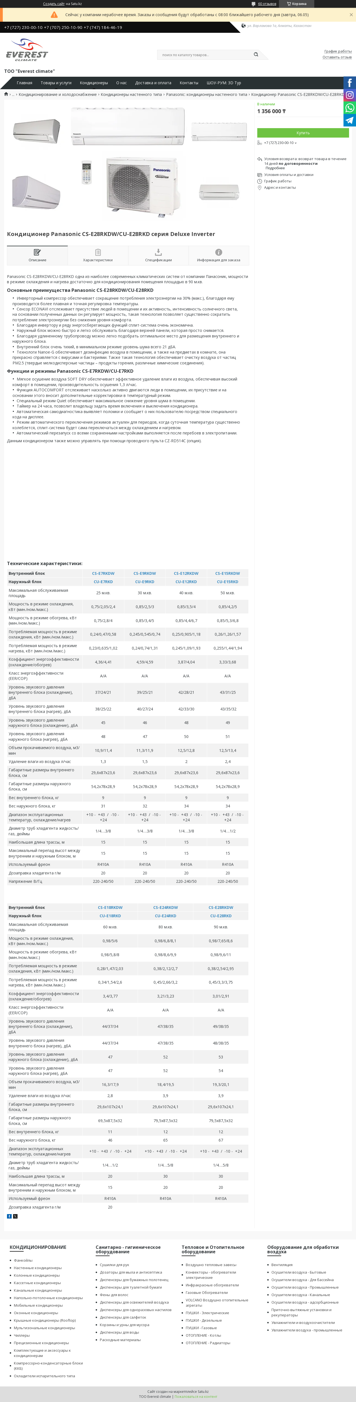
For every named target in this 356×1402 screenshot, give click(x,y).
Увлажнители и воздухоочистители (303, 1322)
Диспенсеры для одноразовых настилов (136, 1309)
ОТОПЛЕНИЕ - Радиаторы (208, 1342)
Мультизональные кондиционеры (44, 1327)
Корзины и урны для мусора (124, 1324)
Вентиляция (282, 1264)
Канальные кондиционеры (38, 1290)
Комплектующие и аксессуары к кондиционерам (42, 1353)
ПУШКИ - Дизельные (204, 1320)
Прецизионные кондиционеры (41, 1342)
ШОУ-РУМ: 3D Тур (224, 83)
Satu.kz (203, 1391)
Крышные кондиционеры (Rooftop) (45, 1320)
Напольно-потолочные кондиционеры (48, 1297)
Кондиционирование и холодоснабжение (58, 94)
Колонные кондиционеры (37, 1275)
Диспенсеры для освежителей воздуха (134, 1302)
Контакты (189, 83)
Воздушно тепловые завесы (211, 1264)
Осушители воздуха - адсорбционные (305, 1302)
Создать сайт (54, 4)
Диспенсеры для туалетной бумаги (131, 1287)
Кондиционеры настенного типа (131, 94)
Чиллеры (22, 1335)
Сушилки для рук (114, 1264)
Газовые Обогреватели (207, 1292)
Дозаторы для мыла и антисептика (131, 1272)
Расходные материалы (120, 1339)
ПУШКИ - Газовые (201, 1327)
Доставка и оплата (153, 83)
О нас (121, 83)
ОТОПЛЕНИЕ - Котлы (203, 1335)
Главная (24, 83)
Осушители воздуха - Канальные (300, 1294)
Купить (303, 132)
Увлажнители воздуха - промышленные (306, 1330)
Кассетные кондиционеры (37, 1282)
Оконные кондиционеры (36, 1312)
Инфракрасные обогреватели (212, 1284)
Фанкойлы (23, 1260)
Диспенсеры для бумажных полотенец (134, 1279)
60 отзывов (267, 3)
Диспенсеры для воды (119, 1332)
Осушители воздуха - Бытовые (298, 1272)
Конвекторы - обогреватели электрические (211, 1275)
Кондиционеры (94, 83)
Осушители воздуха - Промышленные (305, 1287)
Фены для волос (114, 1294)
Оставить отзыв (337, 57)
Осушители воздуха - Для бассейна (302, 1279)
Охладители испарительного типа (44, 1375)
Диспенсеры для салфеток (123, 1317)
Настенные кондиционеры (38, 1267)
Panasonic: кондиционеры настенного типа (206, 94)
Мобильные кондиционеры (38, 1305)
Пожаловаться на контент (196, 1396)
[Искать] (255, 55)
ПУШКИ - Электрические (207, 1312)
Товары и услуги (56, 83)
